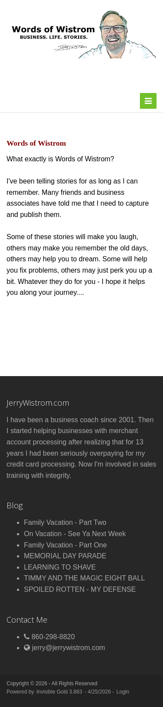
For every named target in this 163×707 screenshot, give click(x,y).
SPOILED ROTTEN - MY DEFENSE (80, 589)
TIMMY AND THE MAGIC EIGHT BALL (84, 578)
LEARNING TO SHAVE (60, 567)
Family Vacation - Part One (65, 545)
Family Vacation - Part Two (65, 522)
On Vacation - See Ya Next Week (75, 533)
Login (122, 692)
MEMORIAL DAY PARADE (65, 556)
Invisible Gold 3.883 (60, 692)
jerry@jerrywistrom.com (68, 647)
